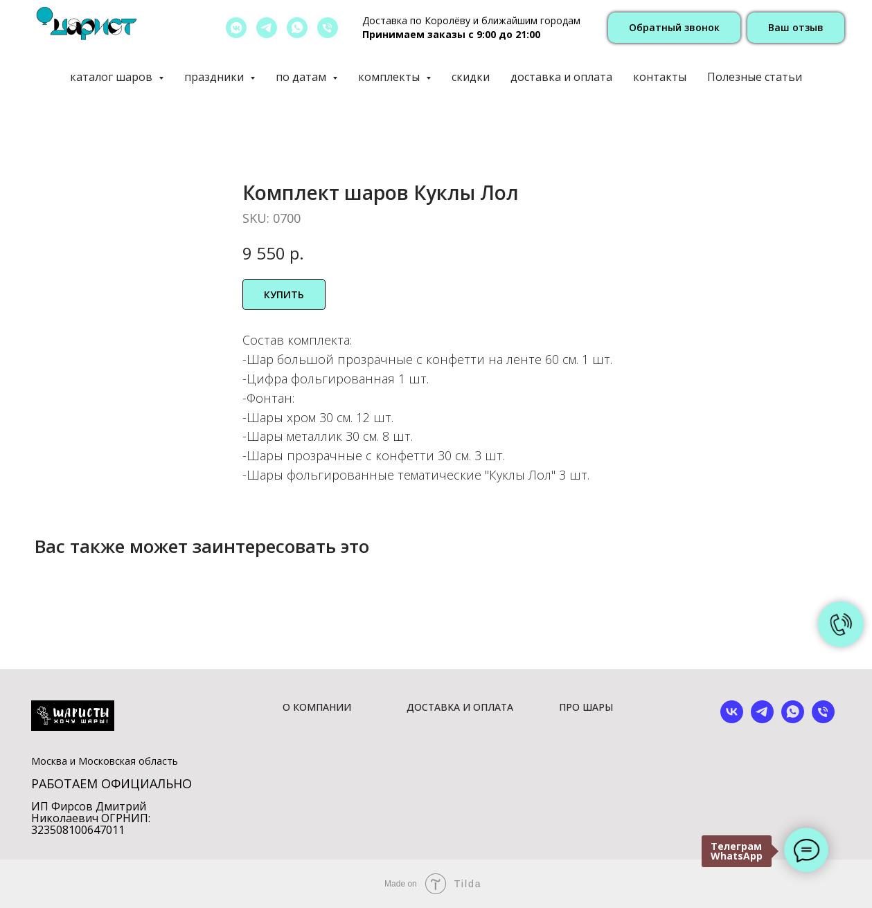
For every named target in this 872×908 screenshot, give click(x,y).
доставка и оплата (561, 76)
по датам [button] (302, 76)
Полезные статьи (754, 76)
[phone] (823, 719)
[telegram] (266, 27)
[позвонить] (327, 27)
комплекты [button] (390, 76)
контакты (659, 76)
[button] (674, 28)
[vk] (731, 719)
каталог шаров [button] (112, 76)
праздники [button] (215, 76)
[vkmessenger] (236, 27)
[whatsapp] (297, 27)
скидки (471, 76)
